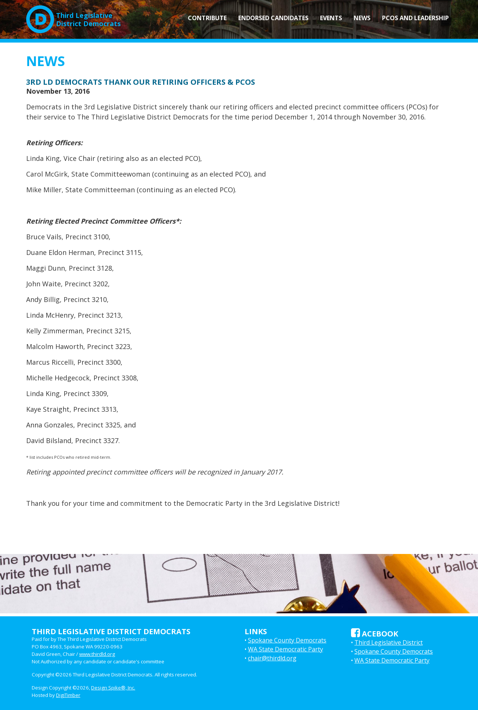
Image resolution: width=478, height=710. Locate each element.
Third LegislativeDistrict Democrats (73, 16)
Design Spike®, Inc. (113, 687)
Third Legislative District (388, 642)
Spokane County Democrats (287, 640)
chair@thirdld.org (272, 658)
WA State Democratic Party (285, 649)
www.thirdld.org (97, 654)
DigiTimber (68, 695)
